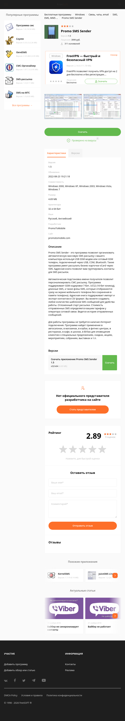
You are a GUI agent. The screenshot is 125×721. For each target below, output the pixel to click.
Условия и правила (31, 695)
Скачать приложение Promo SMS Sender (74, 361)
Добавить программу (16, 664)
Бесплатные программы (57, 14)
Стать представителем (83, 409)
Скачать (82, 131)
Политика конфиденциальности (64, 695)
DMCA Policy (10, 695)
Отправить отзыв (83, 525)
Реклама (69, 670)
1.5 (66, 36)
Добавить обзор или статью (19, 670)
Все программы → (22, 105)
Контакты (70, 664)
